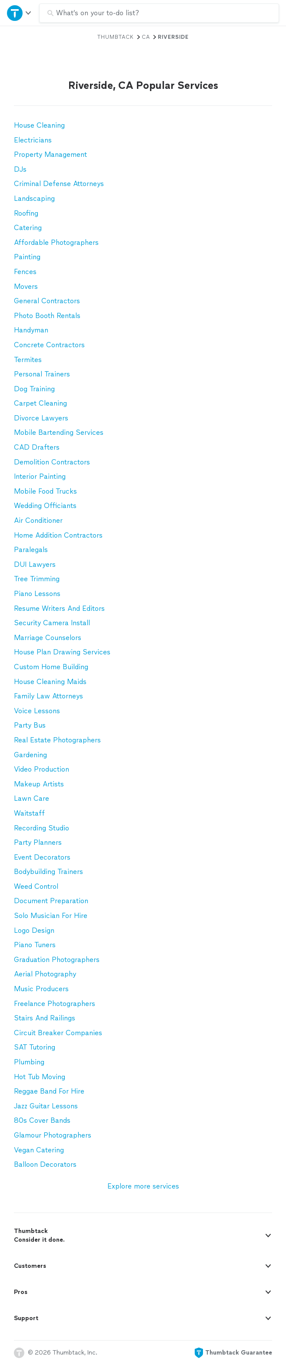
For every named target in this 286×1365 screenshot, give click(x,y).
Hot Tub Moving (39, 1077)
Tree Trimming (37, 579)
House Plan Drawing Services (62, 652)
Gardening (30, 755)
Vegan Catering (39, 1150)
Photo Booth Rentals (47, 316)
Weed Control (36, 886)
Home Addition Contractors (58, 535)
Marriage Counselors (47, 637)
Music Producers (41, 989)
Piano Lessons (37, 593)
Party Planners (38, 842)
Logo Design (34, 930)
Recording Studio (41, 828)
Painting (27, 257)
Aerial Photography (45, 974)
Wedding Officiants (45, 505)
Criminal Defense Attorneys (59, 184)
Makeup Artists (39, 784)
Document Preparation (51, 901)
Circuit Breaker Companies (58, 1033)
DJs (20, 169)
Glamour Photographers (52, 1135)
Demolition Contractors (52, 462)
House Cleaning (39, 125)
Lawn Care (31, 798)
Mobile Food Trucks (45, 491)
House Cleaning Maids (50, 681)
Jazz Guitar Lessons (46, 1106)
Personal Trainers (42, 374)
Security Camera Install (52, 623)
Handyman (31, 330)
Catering (28, 228)
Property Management (50, 154)
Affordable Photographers (56, 242)
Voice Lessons (37, 711)
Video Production (41, 769)
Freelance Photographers (54, 1003)
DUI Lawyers (35, 564)
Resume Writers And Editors (59, 608)
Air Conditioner (38, 520)
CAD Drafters (37, 447)
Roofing (26, 213)
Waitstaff (29, 813)
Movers (26, 286)
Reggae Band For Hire (49, 1091)
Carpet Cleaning (40, 403)
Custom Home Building (51, 667)
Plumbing (29, 1062)
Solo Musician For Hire (50, 915)
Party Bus (30, 725)
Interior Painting (40, 476)
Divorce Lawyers (41, 418)
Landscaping (34, 198)
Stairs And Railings (44, 1018)
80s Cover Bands (42, 1120)
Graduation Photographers (57, 959)
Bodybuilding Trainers (48, 871)
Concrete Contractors (49, 345)
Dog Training (34, 389)
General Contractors (47, 301)
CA (146, 37)
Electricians (33, 140)
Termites (28, 360)
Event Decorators (42, 857)
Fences (25, 272)
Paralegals (31, 549)
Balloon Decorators (45, 1164)
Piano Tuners (35, 945)
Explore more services (143, 1186)
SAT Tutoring (34, 1047)
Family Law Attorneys (48, 696)
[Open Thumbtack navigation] (19, 13)
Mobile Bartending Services (58, 432)
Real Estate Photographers (57, 740)
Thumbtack (115, 37)
